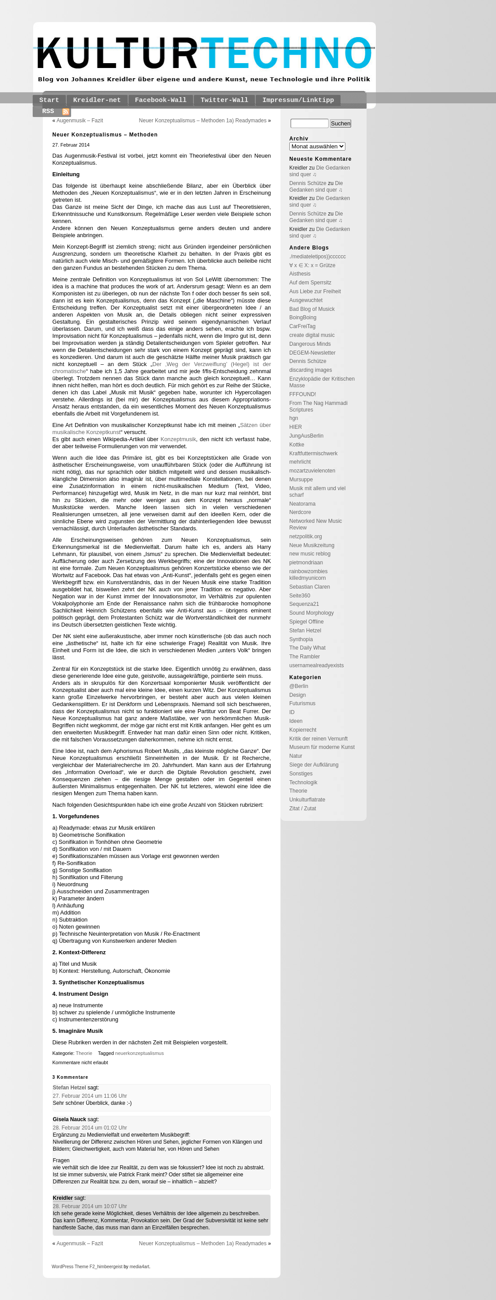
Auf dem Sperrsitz (310, 283)
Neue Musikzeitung (311, 545)
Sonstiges (301, 774)
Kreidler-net (97, 100)
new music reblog (309, 554)
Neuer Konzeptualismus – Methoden (105, 135)
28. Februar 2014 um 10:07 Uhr (90, 1206)
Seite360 (299, 596)
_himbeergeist (108, 1266)
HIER (295, 427)
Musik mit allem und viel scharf (317, 491)
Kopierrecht (302, 730)
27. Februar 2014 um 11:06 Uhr (90, 1096)
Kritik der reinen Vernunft (318, 739)
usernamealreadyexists (316, 665)
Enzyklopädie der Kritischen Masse (322, 382)
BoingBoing (302, 317)
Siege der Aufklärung (313, 765)
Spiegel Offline (306, 622)
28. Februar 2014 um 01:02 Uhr (90, 1128)
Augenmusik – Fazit (80, 120)
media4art (139, 1266)
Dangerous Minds (310, 344)
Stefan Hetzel (69, 1088)
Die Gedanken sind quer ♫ (316, 186)
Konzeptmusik (178, 439)
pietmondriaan (306, 562)
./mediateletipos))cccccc (317, 256)
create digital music (312, 335)
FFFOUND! (302, 394)
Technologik (303, 782)
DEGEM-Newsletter (312, 353)
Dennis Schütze (307, 183)
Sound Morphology (311, 613)
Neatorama (302, 504)
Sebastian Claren (309, 587)
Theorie (84, 1053)
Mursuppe (301, 479)
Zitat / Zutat (302, 808)
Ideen (296, 721)
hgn (293, 418)
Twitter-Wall (224, 100)
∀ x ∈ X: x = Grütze (312, 265)
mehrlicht (300, 462)
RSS (48, 111)
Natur (295, 756)
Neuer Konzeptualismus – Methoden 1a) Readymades (203, 120)
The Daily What (307, 648)
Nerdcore (300, 512)
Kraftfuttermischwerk (313, 453)
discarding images (310, 370)
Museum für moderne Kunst (322, 747)
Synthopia (301, 639)
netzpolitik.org (305, 536)
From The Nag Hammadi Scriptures (318, 406)
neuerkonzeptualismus (139, 1053)
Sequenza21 (304, 604)
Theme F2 (84, 1266)
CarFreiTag (302, 326)
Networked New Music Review (315, 524)
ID (292, 712)
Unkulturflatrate (307, 800)
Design (297, 695)
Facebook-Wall (161, 100)
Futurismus (302, 703)
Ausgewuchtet (305, 300)
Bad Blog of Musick (312, 309)
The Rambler (304, 657)
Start (49, 100)
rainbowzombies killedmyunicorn (308, 574)
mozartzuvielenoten (312, 471)
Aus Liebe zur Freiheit (315, 291)
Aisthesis (299, 274)
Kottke (296, 445)
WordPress (62, 1266)
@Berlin (298, 686)
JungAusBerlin (306, 436)
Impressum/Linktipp (298, 100)
